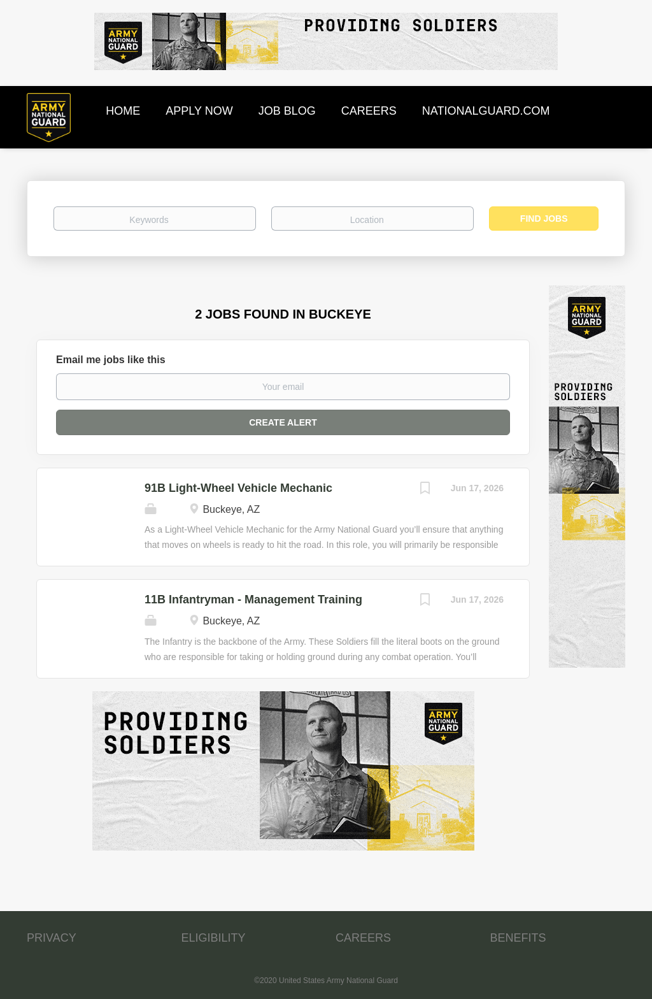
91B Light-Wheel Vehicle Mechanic (238, 488)
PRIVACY (51, 937)
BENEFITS (518, 937)
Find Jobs (544, 218)
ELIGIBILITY (213, 937)
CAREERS (363, 937)
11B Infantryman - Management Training (253, 599)
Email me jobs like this (111, 359)
